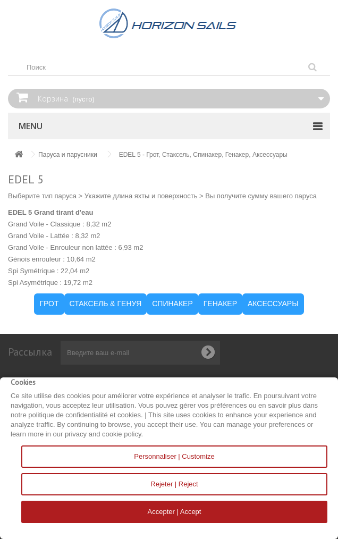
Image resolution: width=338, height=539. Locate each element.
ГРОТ (48, 303)
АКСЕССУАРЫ (273, 303)
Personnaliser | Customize (174, 456)
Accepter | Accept (174, 512)
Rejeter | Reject (174, 484)
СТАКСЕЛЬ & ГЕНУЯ (106, 303)
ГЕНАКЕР (220, 303)
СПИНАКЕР (172, 303)
